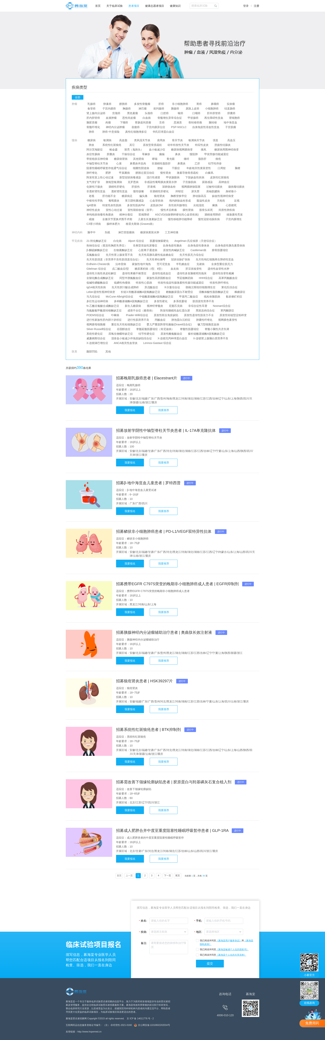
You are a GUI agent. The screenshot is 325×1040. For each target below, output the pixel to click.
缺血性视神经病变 (222, 196)
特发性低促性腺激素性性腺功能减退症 (181, 282)
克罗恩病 (133, 182)
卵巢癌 (107, 103)
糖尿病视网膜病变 (181, 149)
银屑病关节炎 (197, 140)
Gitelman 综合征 (96, 268)
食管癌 (91, 108)
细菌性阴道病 (141, 168)
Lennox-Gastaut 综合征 (157, 343)
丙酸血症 (160, 319)
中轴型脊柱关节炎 (97, 163)
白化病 (117, 240)
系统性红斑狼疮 (112, 144)
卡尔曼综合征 (172, 287)
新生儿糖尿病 (133, 305)
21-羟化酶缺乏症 (96, 240)
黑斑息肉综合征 (205, 310)
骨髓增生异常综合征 (170, 117)
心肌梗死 (231, 205)
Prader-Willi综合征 (137, 315)
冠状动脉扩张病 (180, 259)
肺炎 (91, 144)
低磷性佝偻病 (122, 282)
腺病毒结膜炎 (236, 186)
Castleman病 (198, 250)
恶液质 (178, 122)
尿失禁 (195, 191)
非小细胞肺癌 (180, 103)
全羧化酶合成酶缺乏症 (100, 278)
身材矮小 (231, 191)
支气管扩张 (93, 182)
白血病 (146, 117)
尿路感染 (207, 182)
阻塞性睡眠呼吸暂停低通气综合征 (107, 168)
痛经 (186, 158)
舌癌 (161, 122)
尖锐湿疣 (198, 205)
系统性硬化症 (94, 333)
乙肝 (197, 163)
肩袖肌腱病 (213, 191)
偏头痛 (143, 196)
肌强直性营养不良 (203, 301)
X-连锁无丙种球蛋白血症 (172, 338)
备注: (144, 943)
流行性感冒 (153, 177)
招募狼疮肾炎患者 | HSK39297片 (145, 681)
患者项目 (133, 5)
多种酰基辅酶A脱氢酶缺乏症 (131, 301)
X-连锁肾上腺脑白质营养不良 (210, 338)
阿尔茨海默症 (94, 149)
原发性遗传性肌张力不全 (199, 315)
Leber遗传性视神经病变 (101, 291)
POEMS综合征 (95, 315)
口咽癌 (196, 113)
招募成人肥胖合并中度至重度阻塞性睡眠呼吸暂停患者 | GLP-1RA (172, 830)
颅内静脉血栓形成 (180, 200)
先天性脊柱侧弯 (156, 259)
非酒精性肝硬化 (159, 191)
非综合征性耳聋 (197, 305)
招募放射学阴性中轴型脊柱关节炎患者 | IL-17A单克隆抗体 (166, 430)
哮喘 (154, 158)
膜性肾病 (188, 209)
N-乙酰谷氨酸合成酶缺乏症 (103, 305)
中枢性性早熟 (94, 200)
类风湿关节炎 (142, 140)
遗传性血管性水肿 (218, 268)
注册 (256, 5)
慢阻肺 (193, 154)
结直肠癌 (230, 108)
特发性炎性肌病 (112, 205)
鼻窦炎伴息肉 (138, 163)
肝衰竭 (151, 186)
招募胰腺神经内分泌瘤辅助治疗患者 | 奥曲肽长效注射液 (164, 632)
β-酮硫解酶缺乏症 (97, 250)
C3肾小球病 (94, 223)
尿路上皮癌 (192, 108)
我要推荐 (163, 410)
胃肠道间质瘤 (143, 122)
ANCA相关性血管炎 (125, 343)
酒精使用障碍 (213, 214)
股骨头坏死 (206, 209)
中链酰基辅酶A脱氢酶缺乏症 (156, 296)
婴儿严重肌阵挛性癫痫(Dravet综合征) (169, 324)
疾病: (144, 932)
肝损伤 (135, 186)
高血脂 (123, 140)
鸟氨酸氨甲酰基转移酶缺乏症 (104, 310)
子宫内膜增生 (234, 219)
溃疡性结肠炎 (222, 144)
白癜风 (209, 172)
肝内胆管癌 (93, 117)
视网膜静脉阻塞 (191, 186)
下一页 (167, 875)
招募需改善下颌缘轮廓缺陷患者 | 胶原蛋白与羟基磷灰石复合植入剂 (174, 782)
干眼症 (176, 168)
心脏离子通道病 (148, 250)
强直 (215, 140)
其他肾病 (139, 158)
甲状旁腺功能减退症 (217, 154)
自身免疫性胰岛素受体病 (230, 245)
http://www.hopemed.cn (89, 1031)
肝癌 (161, 103)
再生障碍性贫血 (214, 117)
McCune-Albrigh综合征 (119, 296)
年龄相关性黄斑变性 (199, 168)
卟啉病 (115, 315)
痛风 (203, 149)
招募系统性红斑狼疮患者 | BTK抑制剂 (149, 729)
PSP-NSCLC (178, 127)
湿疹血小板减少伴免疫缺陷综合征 (131, 338)
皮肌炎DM (157, 205)
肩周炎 (161, 140)
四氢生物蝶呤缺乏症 (121, 333)
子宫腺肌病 (189, 182)
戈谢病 (200, 264)
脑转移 (213, 122)
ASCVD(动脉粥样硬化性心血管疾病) (176, 214)
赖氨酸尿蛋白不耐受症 (179, 291)
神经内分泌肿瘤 (115, 127)
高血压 (231, 140)
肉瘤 (108, 122)
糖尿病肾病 (120, 158)
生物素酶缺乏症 (123, 250)
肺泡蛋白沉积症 (181, 319)
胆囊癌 (231, 113)
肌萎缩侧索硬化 (159, 240)
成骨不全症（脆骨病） (141, 310)
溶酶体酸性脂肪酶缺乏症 (213, 291)
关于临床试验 (114, 5)
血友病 (175, 268)
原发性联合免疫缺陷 (166, 315)
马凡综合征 (93, 296)
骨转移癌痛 (195, 122)
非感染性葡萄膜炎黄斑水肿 (161, 182)
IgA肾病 (91, 205)
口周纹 (222, 168)
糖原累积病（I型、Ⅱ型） (149, 268)
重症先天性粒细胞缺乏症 (126, 324)
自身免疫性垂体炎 (198, 245)
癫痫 (161, 154)
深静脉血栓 (169, 186)
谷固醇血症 (123, 329)
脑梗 (237, 168)
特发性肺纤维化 (219, 282)
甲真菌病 (124, 172)
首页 (98, 5)
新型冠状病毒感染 (130, 177)
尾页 (177, 875)
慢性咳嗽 (139, 191)
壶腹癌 (135, 127)
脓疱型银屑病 (114, 182)
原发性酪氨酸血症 (171, 333)
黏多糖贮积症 (234, 296)
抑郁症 (179, 191)
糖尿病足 (127, 196)
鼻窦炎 (181, 163)
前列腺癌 (159, 108)
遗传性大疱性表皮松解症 (101, 273)
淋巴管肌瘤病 (126, 232)
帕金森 (113, 149)
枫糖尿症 (240, 291)
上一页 (129, 875)
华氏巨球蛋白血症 (163, 131)
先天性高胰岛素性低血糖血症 (156, 254)
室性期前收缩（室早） (141, 209)
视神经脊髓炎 (155, 305)
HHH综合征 (206, 278)
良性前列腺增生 (178, 205)
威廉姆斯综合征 (96, 338)
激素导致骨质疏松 (187, 172)
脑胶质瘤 (92, 122)
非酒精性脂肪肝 (161, 163)
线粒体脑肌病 (212, 296)
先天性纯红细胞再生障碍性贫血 (214, 259)
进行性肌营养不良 (138, 319)
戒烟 (91, 219)
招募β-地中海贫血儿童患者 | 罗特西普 (149, 483)
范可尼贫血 (163, 264)
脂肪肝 (202, 158)
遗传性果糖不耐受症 (134, 273)
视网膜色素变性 (227, 319)
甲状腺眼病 (172, 177)
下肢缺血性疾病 (195, 177)
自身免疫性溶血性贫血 (206, 127)
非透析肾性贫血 (96, 191)
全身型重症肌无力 (222, 264)
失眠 (107, 232)
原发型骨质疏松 (152, 144)
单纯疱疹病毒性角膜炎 (100, 214)
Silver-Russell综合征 (99, 329)
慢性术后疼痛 (169, 209)
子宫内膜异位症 (156, 127)
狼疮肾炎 (159, 196)
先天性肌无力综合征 (192, 254)
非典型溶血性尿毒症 (145, 245)
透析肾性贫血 (119, 191)
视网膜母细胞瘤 (96, 324)
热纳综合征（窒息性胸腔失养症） (107, 245)
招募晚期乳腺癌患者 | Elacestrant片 (147, 378)
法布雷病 (121, 264)
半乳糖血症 (182, 264)
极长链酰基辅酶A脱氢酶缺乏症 (206, 333)
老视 (91, 196)
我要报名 (130, 410)
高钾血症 (224, 182)
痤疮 (218, 158)
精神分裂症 (126, 214)
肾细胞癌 (234, 117)
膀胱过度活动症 (145, 172)
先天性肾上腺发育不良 (119, 254)
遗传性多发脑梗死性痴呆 (191, 273)
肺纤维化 (92, 172)
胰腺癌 (175, 108)
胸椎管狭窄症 (179, 196)
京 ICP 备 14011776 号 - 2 (140, 1018)
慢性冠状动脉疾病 (209, 219)
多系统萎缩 (180, 301)
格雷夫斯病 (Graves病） (140, 223)
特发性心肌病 (144, 282)
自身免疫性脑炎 (172, 245)
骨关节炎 (177, 140)
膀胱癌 (123, 103)
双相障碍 (144, 214)
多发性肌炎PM (135, 205)
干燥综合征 (128, 154)
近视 (236, 200)
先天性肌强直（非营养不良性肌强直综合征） (113, 259)
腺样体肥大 (113, 223)
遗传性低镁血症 (161, 273)
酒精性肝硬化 (117, 186)
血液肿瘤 (111, 117)
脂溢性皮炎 (203, 200)
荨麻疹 (146, 154)
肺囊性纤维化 (204, 319)
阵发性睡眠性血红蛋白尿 (175, 310)
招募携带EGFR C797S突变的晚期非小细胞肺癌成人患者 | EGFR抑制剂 (178, 584)
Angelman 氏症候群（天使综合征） (196, 240)
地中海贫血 (230, 122)
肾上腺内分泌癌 (96, 113)
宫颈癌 (116, 113)
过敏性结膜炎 (214, 186)
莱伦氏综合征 (229, 287)
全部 (77, 97)
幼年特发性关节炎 (178, 144)
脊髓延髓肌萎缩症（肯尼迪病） (155, 329)
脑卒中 (91, 232)
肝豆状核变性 (194, 268)
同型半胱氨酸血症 (130, 278)
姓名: (144, 920)
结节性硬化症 (147, 333)
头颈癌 (149, 113)
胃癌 (199, 103)
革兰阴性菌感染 (134, 200)
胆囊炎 (111, 154)
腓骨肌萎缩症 (220, 250)
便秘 (160, 168)
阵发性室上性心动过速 (100, 177)
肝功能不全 (109, 196)
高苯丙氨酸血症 (228, 278)
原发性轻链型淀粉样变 (233, 315)
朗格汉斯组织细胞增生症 (200, 287)
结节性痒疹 (214, 163)
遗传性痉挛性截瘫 (223, 273)
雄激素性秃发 (235, 214)
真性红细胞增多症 (136, 131)
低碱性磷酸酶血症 (97, 282)
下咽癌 (124, 122)
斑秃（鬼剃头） (134, 149)
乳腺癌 (91, 103)
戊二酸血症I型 (120, 268)
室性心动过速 (114, 209)
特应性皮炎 (201, 144)
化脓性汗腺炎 (94, 186)
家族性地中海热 (141, 264)
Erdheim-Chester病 (98, 264)
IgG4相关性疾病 (96, 287)
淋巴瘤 (142, 108)
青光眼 (170, 158)
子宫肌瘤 (230, 127)
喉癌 (180, 113)
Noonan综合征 (221, 305)
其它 (132, 144)
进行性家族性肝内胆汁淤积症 (104, 319)
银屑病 (107, 140)
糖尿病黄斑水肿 (149, 232)
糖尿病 (91, 140)
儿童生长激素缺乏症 (150, 219)
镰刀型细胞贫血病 (208, 324)
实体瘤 (231, 103)
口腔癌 (164, 113)
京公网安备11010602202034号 (154, 1025)
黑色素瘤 (132, 113)
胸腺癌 (127, 108)
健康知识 (175, 5)
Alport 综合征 (136, 240)
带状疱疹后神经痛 (97, 158)
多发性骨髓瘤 (142, 103)
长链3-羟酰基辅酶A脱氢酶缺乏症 (140, 291)
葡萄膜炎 (114, 200)
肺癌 (91, 131)
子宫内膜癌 (109, 108)
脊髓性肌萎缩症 (189, 329)
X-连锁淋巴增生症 (97, 343)
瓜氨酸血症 (93, 254)
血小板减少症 (157, 149)
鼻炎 (177, 154)
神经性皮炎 (93, 209)
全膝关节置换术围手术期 (117, 219)
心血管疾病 (156, 200)
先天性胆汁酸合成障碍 (125, 287)
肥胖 (108, 172)
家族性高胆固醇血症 (159, 278)
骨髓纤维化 (93, 127)
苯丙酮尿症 (227, 310)
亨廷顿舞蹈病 (185, 278)
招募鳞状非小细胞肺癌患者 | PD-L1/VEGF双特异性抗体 (164, 531)
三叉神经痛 (171, 232)
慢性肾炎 (165, 172)
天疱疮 (221, 200)
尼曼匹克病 (175, 305)
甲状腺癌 (193, 117)
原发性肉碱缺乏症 (174, 250)
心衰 (118, 163)
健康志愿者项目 (154, 5)
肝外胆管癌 (214, 113)
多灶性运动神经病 (97, 301)
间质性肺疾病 (227, 209)
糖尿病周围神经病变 (226, 149)
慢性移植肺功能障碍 (180, 219)
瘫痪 (214, 205)
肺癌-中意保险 (111, 131)
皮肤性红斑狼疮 (219, 177)
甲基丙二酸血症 (188, 296)
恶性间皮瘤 (129, 117)
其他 (108, 351)
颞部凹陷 (92, 351)
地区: (199, 932)
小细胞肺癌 (211, 108)
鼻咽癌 (215, 103)
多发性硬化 (160, 301)
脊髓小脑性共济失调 (217, 329)
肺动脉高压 (199, 196)
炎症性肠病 (93, 154)
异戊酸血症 (151, 287)
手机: (199, 920)
